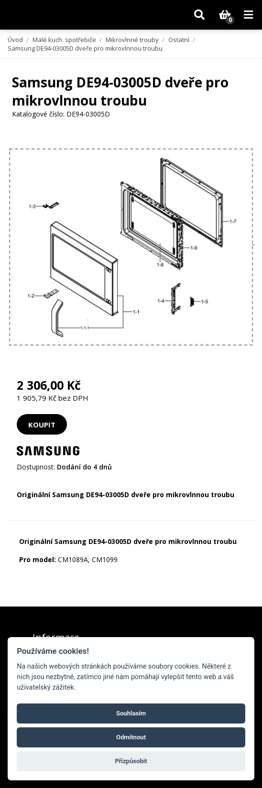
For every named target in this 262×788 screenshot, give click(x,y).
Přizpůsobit (131, 761)
